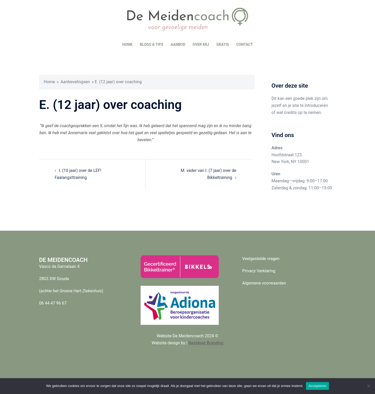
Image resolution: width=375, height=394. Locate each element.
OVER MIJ (201, 44)
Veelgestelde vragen (260, 258)
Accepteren (317, 386)
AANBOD (178, 44)
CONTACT (244, 44)
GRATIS (222, 44)
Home (49, 81)
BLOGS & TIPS (151, 44)
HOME (127, 44)
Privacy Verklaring (258, 270)
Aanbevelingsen (75, 81)
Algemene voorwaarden (264, 283)
